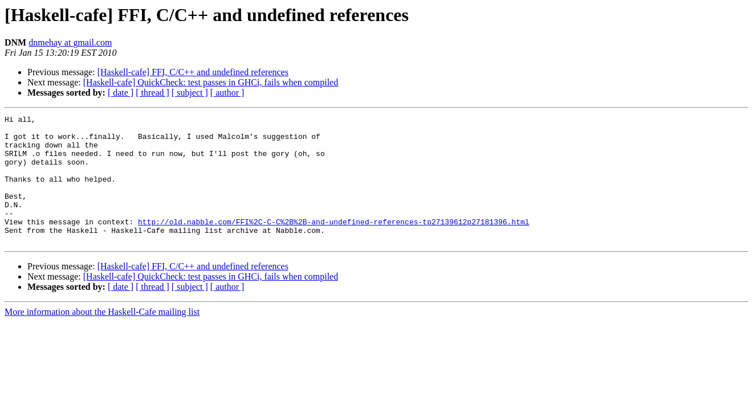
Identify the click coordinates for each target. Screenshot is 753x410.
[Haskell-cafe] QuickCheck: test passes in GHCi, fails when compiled (210, 82)
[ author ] (227, 92)
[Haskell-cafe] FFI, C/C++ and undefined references (192, 72)
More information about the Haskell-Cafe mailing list (102, 337)
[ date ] (120, 92)
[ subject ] (190, 92)
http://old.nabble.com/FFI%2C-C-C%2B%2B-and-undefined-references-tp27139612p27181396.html (333, 244)
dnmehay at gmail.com (70, 42)
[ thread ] (152, 92)
